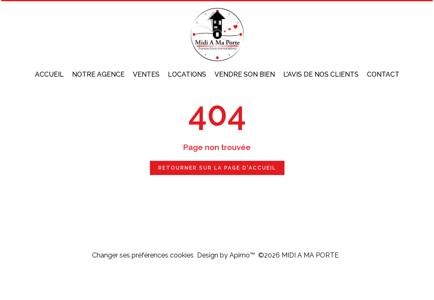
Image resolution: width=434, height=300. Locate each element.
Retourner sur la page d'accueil (217, 168)
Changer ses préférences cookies (143, 255)
